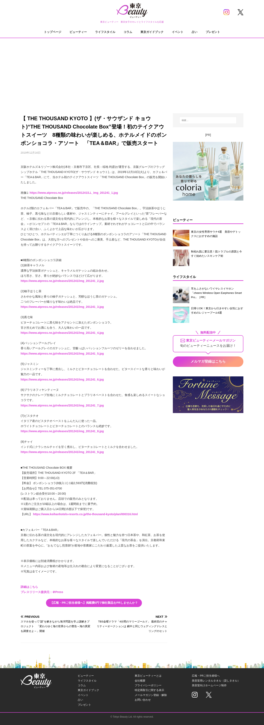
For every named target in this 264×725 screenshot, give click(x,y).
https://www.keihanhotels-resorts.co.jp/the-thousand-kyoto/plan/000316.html (85, 514)
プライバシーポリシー (148, 685)
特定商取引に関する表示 (149, 690)
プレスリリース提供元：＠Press (42, 592)
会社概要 (140, 680)
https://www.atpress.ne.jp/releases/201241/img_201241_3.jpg (62, 306)
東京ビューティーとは (148, 675)
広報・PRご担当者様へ (206, 675)
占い (194, 32)
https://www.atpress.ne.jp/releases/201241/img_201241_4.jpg (62, 332)
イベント (177, 32)
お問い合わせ (143, 699)
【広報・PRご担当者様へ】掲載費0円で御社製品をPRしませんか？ (94, 602)
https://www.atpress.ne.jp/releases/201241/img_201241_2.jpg (62, 281)
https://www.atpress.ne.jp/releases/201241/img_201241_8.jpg (62, 431)
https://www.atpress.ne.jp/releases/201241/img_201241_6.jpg (62, 379)
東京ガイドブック (152, 32)
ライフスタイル (105, 32)
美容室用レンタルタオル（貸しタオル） (216, 680)
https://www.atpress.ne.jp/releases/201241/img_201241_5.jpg (62, 353)
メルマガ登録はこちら (208, 361)
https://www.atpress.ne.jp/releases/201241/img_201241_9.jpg (62, 452)
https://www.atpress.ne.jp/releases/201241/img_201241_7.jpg (62, 405)
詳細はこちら (29, 586)
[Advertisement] (132, 72)
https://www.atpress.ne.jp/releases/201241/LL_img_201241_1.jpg (74, 192)
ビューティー (78, 32)
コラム (128, 32)
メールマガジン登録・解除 (151, 695)
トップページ (52, 32)
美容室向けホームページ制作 (209, 685)
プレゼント (213, 32)
